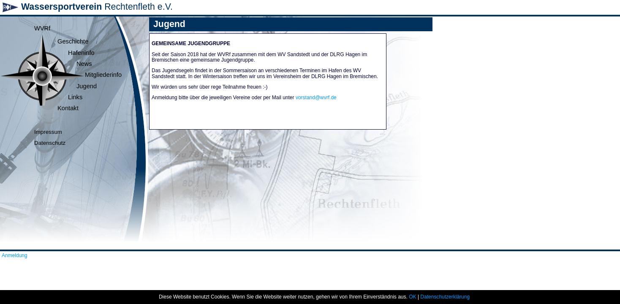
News (84, 63)
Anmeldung (14, 255)
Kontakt (68, 108)
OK (412, 297)
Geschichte (72, 41)
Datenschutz (49, 143)
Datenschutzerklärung (445, 297)
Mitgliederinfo (103, 74)
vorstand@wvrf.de (316, 97)
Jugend (86, 86)
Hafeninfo (81, 52)
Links (75, 97)
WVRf (42, 28)
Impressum (48, 132)
